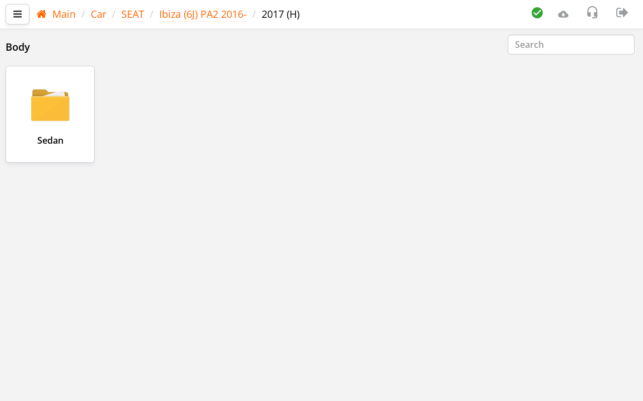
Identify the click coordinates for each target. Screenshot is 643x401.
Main (56, 14)
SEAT (132, 14)
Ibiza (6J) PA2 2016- (203, 14)
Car (98, 14)
